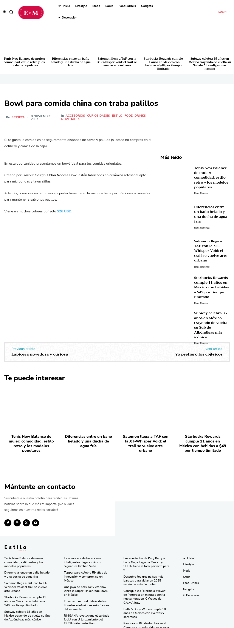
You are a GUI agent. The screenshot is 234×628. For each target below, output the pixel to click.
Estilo (117, 115)
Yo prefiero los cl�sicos (199, 353)
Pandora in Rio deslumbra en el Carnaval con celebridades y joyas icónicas (145, 609)
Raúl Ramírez (201, 190)
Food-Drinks (135, 115)
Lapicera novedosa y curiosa (39, 353)
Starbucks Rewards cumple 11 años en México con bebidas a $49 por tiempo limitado (163, 63)
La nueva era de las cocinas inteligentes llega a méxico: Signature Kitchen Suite (81, 558)
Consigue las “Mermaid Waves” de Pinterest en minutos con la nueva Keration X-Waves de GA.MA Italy (145, 585)
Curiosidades (98, 115)
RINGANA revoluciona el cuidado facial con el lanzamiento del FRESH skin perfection (87, 609)
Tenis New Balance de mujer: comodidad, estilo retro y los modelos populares (24, 62)
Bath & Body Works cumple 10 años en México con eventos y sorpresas (147, 598)
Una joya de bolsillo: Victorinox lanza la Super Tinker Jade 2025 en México (86, 582)
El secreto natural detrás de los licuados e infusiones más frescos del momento (85, 596)
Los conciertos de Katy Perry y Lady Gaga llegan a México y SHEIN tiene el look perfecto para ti (146, 558)
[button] (11, 12)
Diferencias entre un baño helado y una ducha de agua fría (71, 62)
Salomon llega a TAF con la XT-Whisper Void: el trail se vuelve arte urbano (117, 62)
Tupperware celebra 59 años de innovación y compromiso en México (87, 570)
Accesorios (75, 115)
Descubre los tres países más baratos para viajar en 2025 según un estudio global (145, 572)
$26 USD (64, 211)
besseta (18, 117)
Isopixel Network (165, 623)
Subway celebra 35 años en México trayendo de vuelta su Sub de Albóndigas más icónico (210, 63)
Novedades (70, 119)
